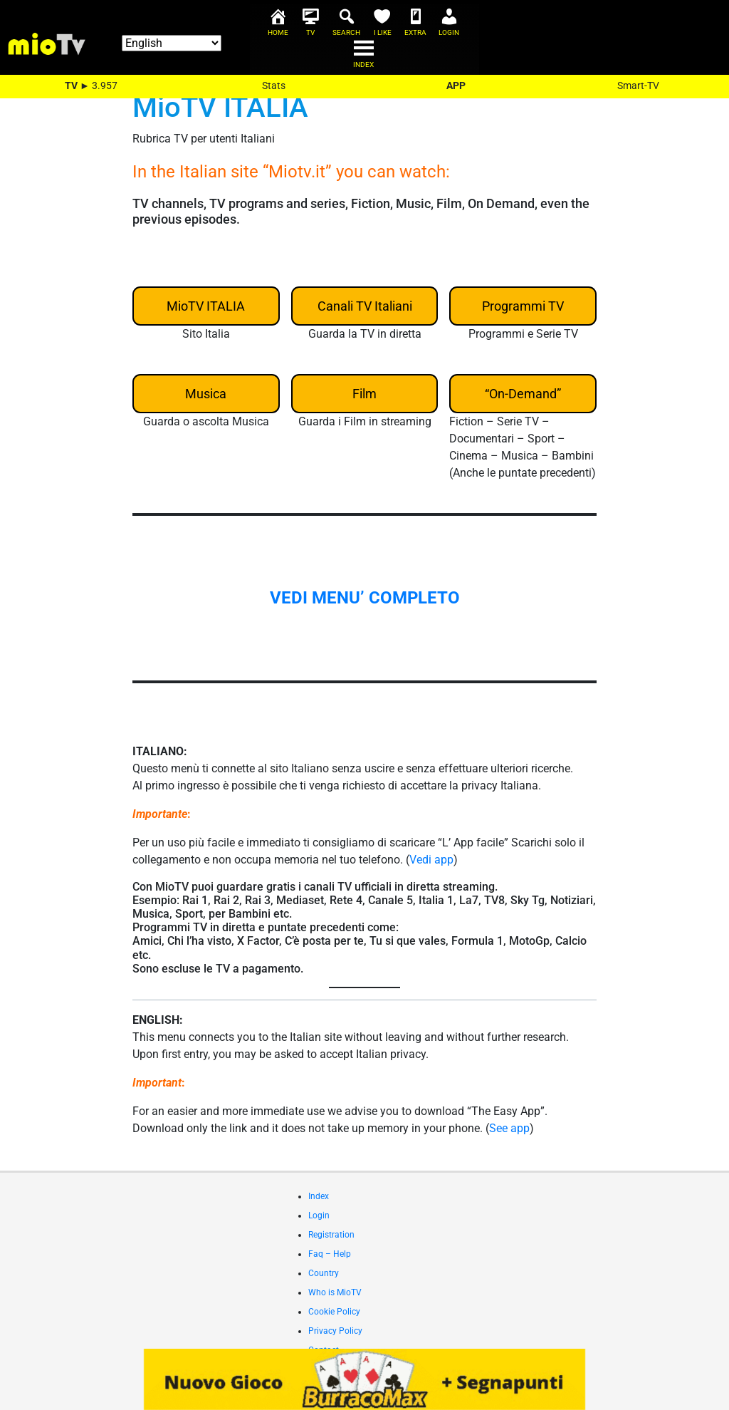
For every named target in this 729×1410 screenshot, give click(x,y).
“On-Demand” (523, 393)
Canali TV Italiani (365, 306)
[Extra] (416, 28)
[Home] (279, 28)
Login (319, 1215)
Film (364, 393)
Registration (331, 1235)
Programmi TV (523, 306)
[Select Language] (171, 43)
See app (509, 1128)
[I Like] (383, 28)
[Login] (450, 28)
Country (323, 1273)
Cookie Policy (334, 1312)
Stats (273, 85)
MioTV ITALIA (206, 306)
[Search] (347, 28)
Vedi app (431, 859)
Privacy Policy (335, 1331)
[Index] (364, 60)
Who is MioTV (335, 1292)
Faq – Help (329, 1254)
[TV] (311, 28)
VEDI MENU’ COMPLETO (365, 598)
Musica (205, 393)
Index (318, 1196)
